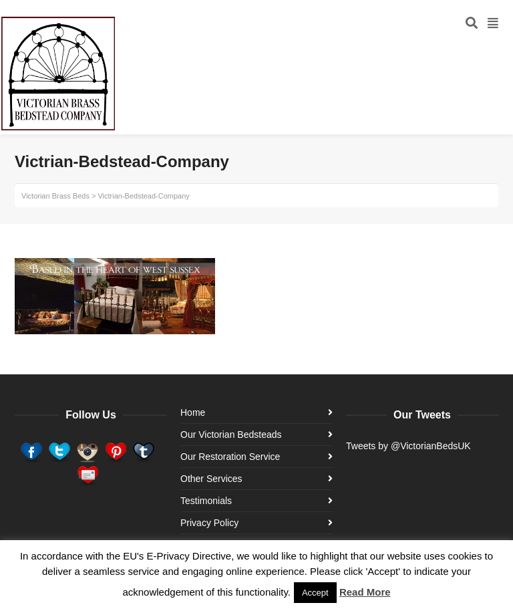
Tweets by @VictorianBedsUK (408, 446)
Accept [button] (315, 593)
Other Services (211, 478)
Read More (365, 592)
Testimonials (206, 500)
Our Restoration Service (230, 456)
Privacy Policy (209, 522)
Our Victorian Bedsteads (231, 434)
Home (192, 412)
